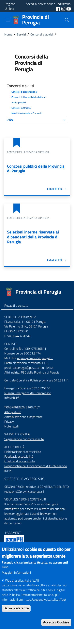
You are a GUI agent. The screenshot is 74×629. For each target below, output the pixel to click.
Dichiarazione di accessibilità (22, 451)
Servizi (21, 34)
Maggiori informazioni (16, 580)
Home (8, 34)
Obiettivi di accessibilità (19, 461)
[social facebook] (58, 8)
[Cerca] (67, 20)
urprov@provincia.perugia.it (35, 358)
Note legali (11, 426)
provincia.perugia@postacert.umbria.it (28, 367)
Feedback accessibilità (18, 456)
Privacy (9, 421)
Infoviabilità (12, 397)
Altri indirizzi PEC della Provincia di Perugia (31, 372)
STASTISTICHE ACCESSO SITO (24, 478)
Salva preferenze (16, 616)
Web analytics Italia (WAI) (22, 588)
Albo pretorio (12, 412)
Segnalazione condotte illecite (24, 439)
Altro (10, 119)
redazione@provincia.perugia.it (24, 491)
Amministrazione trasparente (23, 416)
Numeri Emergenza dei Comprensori (27, 393)
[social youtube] (68, 8)
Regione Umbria (10, 6)
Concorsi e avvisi (41, 34)
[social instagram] (64, 8)
